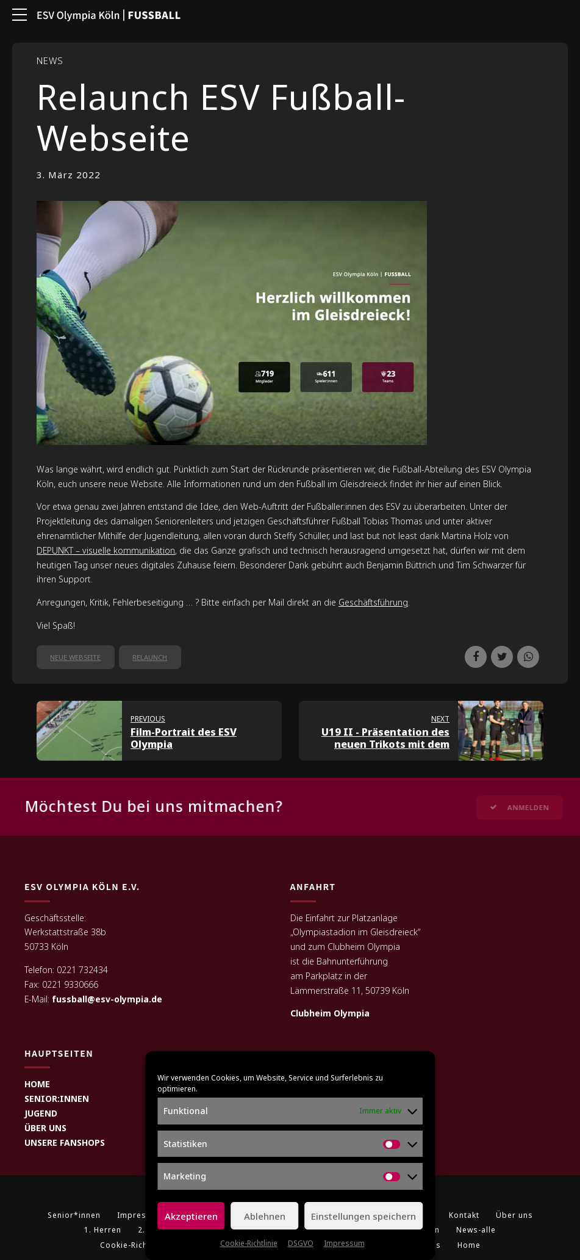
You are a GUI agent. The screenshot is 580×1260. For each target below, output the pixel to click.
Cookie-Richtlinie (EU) (143, 1245)
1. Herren (102, 1230)
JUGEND (40, 1114)
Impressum (344, 1243)
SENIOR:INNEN (56, 1099)
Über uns (514, 1215)
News (50, 60)
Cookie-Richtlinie (248, 1243)
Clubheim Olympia (330, 1013)
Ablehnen (264, 1216)
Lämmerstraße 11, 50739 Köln (349, 991)
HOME (37, 1084)
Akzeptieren (191, 1216)
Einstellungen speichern (363, 1216)
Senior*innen (74, 1215)
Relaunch (149, 657)
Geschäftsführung (373, 602)
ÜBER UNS (45, 1128)
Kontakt (464, 1215)
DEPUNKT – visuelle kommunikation (106, 550)
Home (469, 1245)
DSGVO (300, 1243)
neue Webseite (75, 657)
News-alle (476, 1230)
